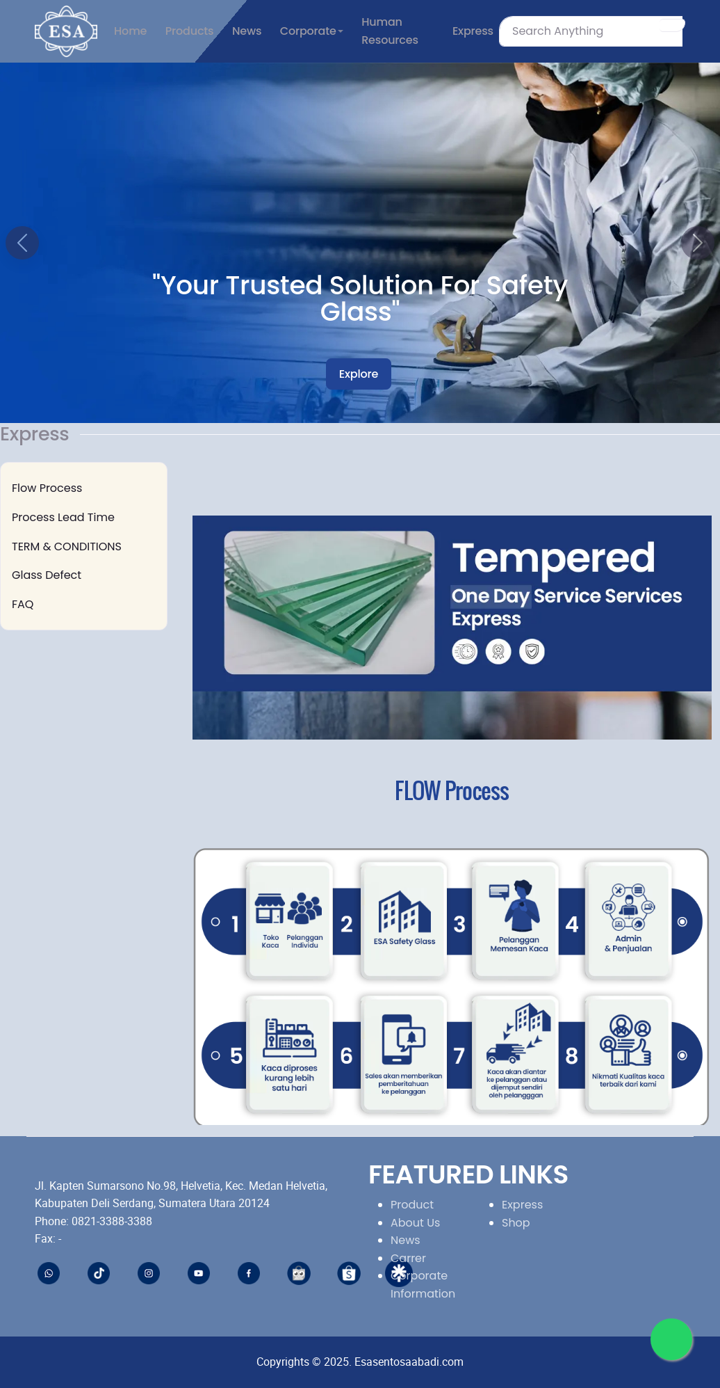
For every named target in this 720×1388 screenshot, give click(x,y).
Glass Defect (46, 575)
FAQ (22, 604)
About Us (415, 1223)
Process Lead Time (63, 517)
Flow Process (47, 488)
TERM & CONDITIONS (67, 547)
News (405, 1240)
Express (522, 1205)
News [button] (246, 31)
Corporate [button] (308, 31)
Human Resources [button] (389, 31)
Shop (516, 1223)
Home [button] (130, 31)
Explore (358, 374)
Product (412, 1205)
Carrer (408, 1258)
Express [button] (472, 31)
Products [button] (189, 31)
